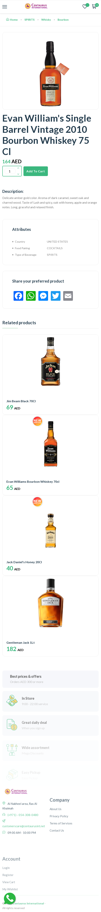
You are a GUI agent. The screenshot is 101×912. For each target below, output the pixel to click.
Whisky (46, 19)
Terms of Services (61, 844)
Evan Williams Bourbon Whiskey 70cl (32, 481)
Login (6, 894)
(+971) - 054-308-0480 (22, 831)
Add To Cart (35, 171)
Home (12, 19)
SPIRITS (29, 19)
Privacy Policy (59, 837)
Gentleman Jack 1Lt (20, 642)
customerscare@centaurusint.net (23, 842)
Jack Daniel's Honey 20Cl (24, 562)
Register (8, 901)
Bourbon (63, 19)
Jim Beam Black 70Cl (21, 401)
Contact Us (57, 851)
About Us (55, 830)
